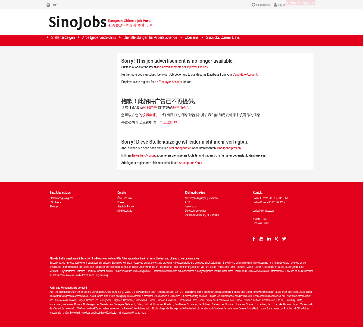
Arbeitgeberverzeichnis (116, 40)
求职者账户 (151, 114)
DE (58, 5)
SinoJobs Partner (125, 206)
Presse (120, 202)
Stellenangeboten (180, 147)
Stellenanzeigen (68, 40)
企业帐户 (170, 122)
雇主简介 (180, 107)
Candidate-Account (245, 74)
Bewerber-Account (144, 155)
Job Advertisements (168, 67)
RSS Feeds (55, 202)
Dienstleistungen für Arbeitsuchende (183, 40)
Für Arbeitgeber (298, 4)
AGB (187, 202)
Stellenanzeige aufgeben (61, 198)
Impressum (190, 206)
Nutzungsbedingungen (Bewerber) (201, 198)
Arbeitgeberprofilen (228, 147)
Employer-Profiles (196, 67)
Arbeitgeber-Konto (190, 162)
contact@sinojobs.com (264, 211)
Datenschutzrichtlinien (195, 211)
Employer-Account (171, 81)
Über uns (237, 40)
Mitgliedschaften (125, 211)
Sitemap (54, 206)
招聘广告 (150, 107)
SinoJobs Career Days (278, 40)
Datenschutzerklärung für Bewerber (202, 215)
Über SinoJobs (124, 198)
